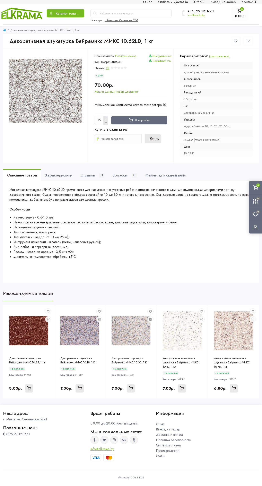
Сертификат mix (161, 61)
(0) (108, 68)
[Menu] (65, 13)
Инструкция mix (162, 56)
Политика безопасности (173, 440)
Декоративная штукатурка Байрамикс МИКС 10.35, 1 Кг (27, 360)
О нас (160, 424)
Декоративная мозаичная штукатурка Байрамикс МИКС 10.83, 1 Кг (181, 362)
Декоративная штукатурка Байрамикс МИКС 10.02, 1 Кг (130, 360)
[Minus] (106, 122)
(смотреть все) (219, 56)
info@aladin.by (196, 15)
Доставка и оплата (169, 434)
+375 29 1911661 (200, 11)
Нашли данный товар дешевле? (116, 91)
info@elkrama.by (102, 449)
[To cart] (29, 388)
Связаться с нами (168, 445)
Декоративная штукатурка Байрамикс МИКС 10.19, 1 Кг (78, 360)
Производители (167, 450)
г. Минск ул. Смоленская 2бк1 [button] (121, 20)
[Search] (94, 13)
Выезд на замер (168, 429)
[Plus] (106, 118)
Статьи (160, 456)
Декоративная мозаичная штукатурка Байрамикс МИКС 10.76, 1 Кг (232, 362)
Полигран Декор (125, 56)
